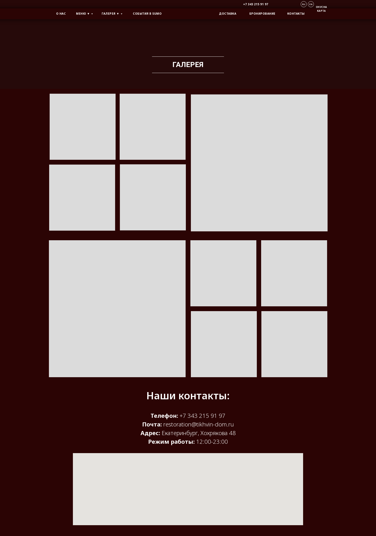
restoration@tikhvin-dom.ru (198, 424)
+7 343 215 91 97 (202, 415)
